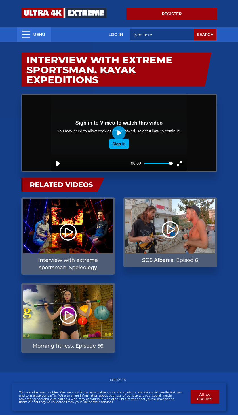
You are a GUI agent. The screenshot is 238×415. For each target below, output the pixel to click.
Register (172, 13)
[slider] (158, 163)
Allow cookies (204, 396)
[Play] (58, 163)
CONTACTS (118, 380)
